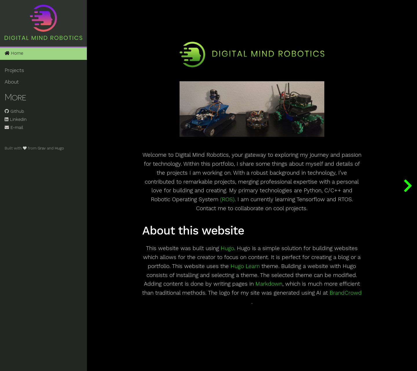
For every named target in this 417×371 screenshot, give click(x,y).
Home (14, 53)
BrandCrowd (346, 293)
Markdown (268, 284)
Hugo (59, 148)
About (12, 82)
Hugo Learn (245, 266)
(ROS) (227, 199)
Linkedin (16, 119)
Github (14, 111)
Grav (42, 148)
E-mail (14, 127)
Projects (14, 70)
